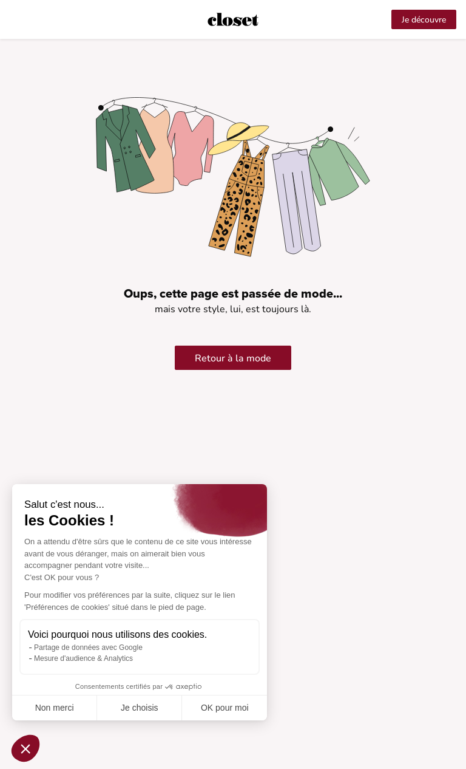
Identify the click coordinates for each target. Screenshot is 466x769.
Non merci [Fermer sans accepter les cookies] (54, 708)
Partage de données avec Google (88, 647)
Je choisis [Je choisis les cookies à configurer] (139, 708)
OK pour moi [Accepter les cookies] (225, 708)
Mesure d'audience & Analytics (83, 658)
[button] (25, 748)
